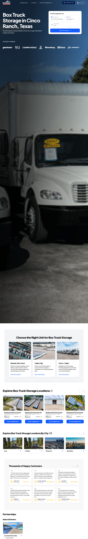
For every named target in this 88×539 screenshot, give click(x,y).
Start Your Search (16, 374)
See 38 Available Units (75, 421)
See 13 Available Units (13, 421)
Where (69, 17)
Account (80, 3)
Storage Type (56, 17)
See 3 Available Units (54, 421)
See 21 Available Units (33, 421)
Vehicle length (56, 23)
